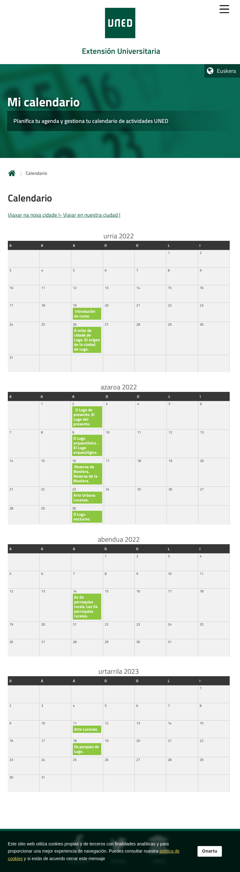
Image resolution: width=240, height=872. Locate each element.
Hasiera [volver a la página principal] (12, 173)
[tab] (120, 32)
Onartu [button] (210, 854)
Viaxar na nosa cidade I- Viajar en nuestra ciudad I (64, 215)
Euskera (226, 71)
